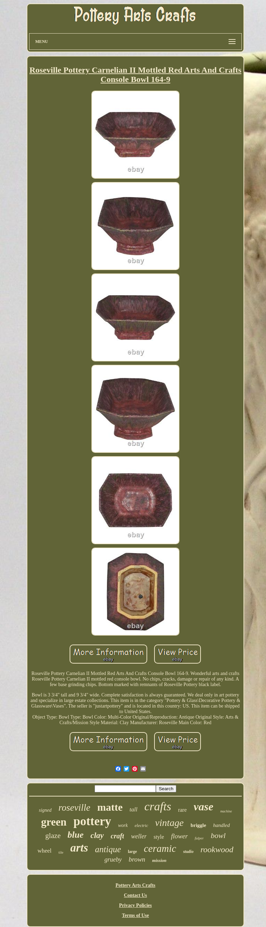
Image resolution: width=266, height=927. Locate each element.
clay (97, 835)
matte (110, 807)
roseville (74, 807)
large (132, 851)
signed (45, 810)
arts (79, 848)
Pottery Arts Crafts (135, 885)
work (123, 825)
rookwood (217, 849)
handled (221, 825)
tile (61, 852)
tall (134, 809)
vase (203, 806)
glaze (53, 835)
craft (117, 836)
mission (159, 860)
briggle (198, 825)
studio (188, 851)
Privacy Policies (135, 905)
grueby (113, 859)
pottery (92, 821)
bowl (218, 835)
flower (179, 836)
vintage (169, 822)
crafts (157, 806)
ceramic (160, 848)
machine (226, 811)
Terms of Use (135, 915)
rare (182, 810)
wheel (44, 850)
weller (139, 836)
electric (141, 825)
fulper (199, 838)
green (53, 822)
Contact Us (135, 895)
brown (136, 859)
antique (108, 849)
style (158, 837)
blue (75, 835)
